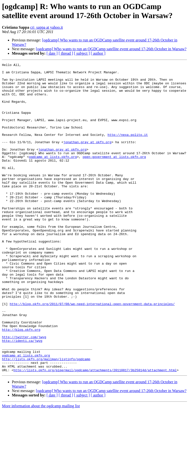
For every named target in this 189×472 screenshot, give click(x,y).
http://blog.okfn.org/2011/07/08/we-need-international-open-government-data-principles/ (92, 352)
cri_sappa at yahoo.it (46, 27)
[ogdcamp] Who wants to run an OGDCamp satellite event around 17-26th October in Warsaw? (111, 49)
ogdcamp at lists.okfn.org (53, 176)
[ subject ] (82, 53)
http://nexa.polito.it (128, 149)
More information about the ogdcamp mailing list (41, 468)
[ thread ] (66, 53)
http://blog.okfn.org (21, 383)
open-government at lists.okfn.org (114, 176)
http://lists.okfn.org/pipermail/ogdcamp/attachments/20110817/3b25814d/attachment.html (95, 432)
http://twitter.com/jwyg (24, 392)
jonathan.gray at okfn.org (87, 158)
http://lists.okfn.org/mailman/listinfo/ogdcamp (46, 418)
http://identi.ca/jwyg (22, 396)
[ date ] (52, 53)
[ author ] (98, 53)
